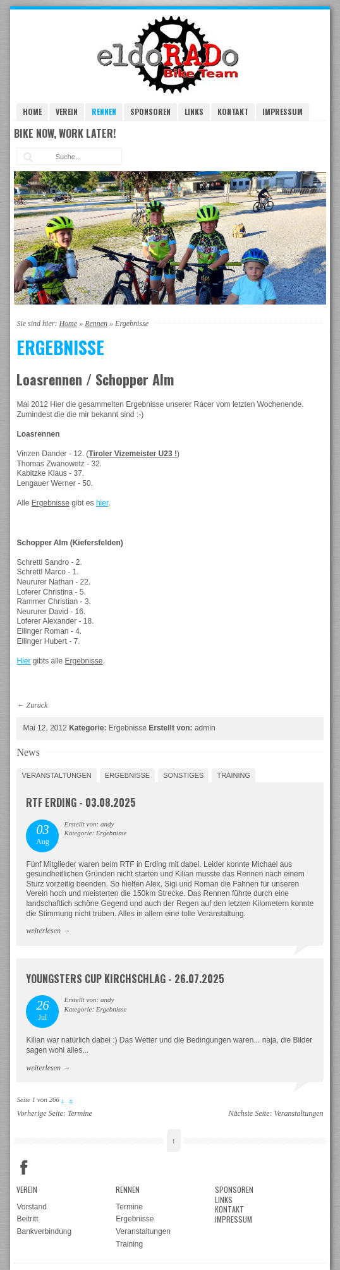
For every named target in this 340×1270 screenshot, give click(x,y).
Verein (67, 111)
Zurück (36, 705)
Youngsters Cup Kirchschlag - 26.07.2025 (125, 978)
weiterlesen (43, 930)
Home (32, 111)
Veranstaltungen (56, 775)
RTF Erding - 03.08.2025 (81, 802)
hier (102, 503)
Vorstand (31, 1206)
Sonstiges (183, 775)
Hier (23, 660)
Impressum (282, 111)
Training (233, 775)
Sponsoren (150, 111)
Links (194, 111)
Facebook (24, 1167)
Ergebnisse (127, 775)
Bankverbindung (43, 1231)
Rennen (104, 111)
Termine (80, 1113)
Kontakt (232, 111)
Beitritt (27, 1218)
